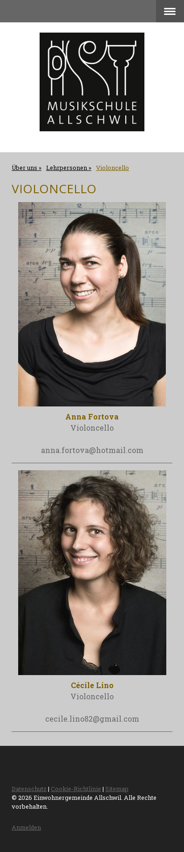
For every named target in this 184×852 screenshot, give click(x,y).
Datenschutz (29, 788)
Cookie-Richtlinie (76, 788)
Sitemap (117, 788)
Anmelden (26, 827)
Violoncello (92, 696)
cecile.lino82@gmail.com (92, 719)
